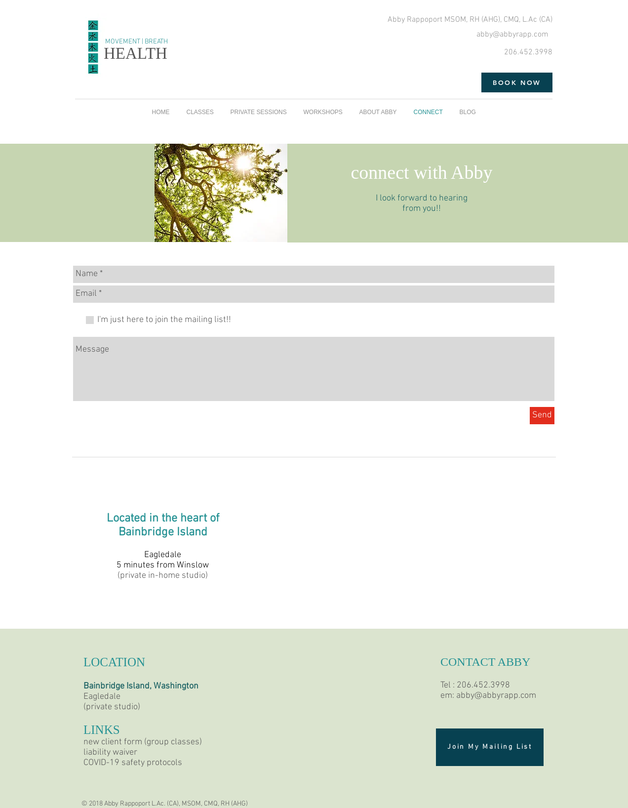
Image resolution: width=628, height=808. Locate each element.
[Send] (542, 415)
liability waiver (110, 752)
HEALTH (135, 53)
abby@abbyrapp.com (512, 35)
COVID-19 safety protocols (132, 763)
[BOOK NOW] (516, 82)
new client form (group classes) (142, 742)
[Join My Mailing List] (490, 747)
